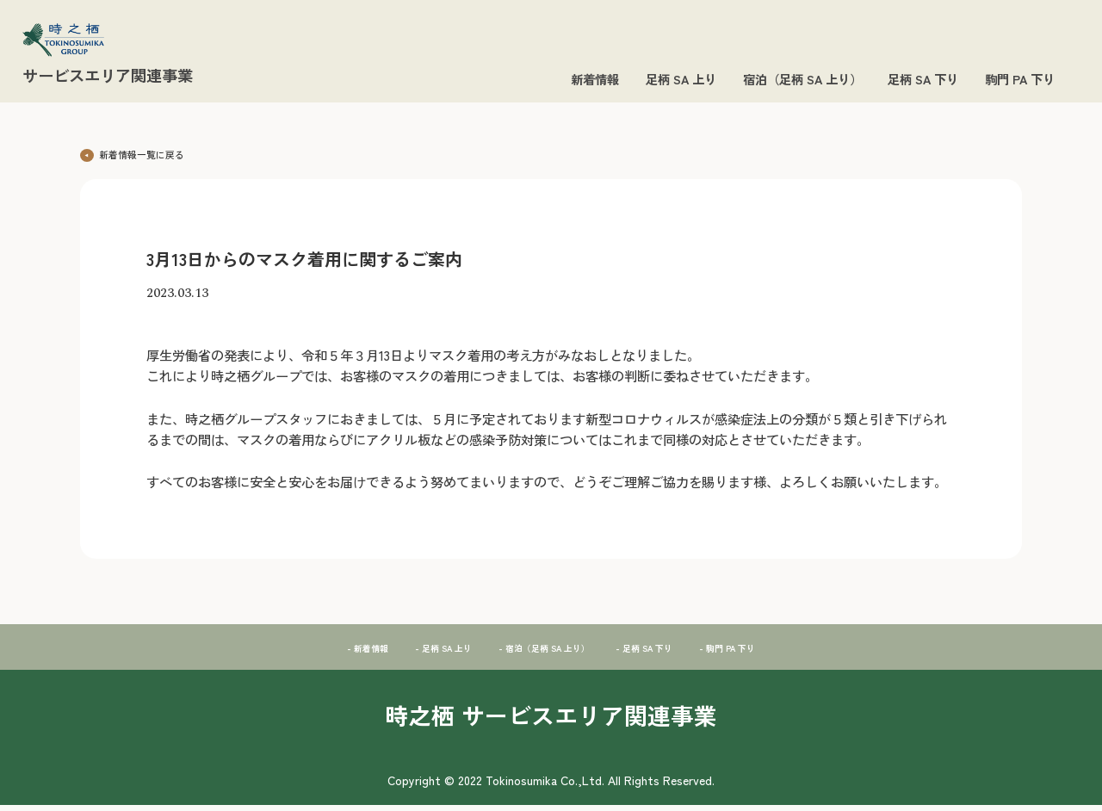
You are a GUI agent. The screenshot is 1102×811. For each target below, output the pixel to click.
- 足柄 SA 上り (411, 651)
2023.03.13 (177, 299)
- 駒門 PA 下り (773, 651)
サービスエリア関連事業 (107, 75)
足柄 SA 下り (923, 79)
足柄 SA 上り (681, 79)
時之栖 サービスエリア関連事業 (551, 720)
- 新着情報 (317, 651)
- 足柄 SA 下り (669, 651)
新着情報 (595, 79)
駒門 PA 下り (1020, 79)
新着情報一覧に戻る (147, 152)
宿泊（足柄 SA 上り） (802, 79)
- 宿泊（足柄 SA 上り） (540, 651)
